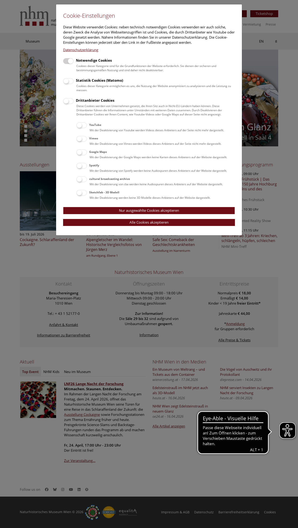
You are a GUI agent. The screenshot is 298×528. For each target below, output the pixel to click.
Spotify (94, 165)
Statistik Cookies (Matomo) (99, 80)
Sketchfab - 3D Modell (104, 192)
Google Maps (98, 152)
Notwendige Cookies (94, 60)
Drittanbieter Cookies (95, 100)
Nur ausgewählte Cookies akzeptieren (149, 210)
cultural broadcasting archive (109, 179)
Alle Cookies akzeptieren (149, 222)
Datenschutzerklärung (80, 49)
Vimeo (93, 138)
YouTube (95, 125)
